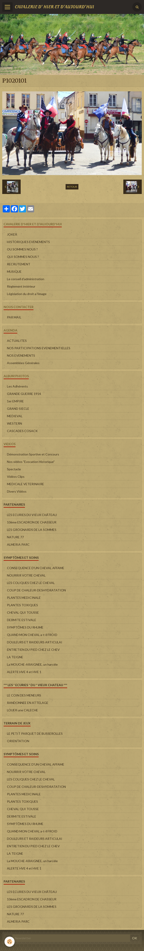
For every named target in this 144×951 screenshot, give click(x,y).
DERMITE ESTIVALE (21, 620)
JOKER (12, 234)
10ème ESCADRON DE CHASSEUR (31, 522)
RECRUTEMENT (18, 264)
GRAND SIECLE (18, 408)
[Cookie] (9, 942)
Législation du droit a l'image (27, 294)
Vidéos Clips (15, 476)
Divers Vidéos (17, 491)
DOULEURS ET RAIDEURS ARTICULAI (34, 642)
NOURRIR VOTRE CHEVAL (26, 575)
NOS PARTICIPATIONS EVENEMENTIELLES (38, 348)
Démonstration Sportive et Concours (33, 454)
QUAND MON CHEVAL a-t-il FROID (32, 635)
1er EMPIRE (15, 401)
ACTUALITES (17, 341)
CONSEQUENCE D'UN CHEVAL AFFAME (35, 568)
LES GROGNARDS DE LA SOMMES (31, 530)
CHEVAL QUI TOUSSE (23, 612)
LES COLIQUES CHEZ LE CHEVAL (31, 583)
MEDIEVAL (14, 416)
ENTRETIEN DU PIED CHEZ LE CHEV (33, 649)
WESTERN (14, 423)
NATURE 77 (15, 537)
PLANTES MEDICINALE (24, 597)
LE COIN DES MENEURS (24, 695)
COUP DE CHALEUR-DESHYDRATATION (36, 590)
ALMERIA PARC (18, 544)
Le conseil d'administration (25, 279)
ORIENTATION (18, 741)
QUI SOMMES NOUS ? (23, 257)
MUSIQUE (14, 271)
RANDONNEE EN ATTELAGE (27, 703)
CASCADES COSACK (22, 431)
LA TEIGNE (15, 657)
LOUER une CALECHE (22, 710)
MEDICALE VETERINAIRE (25, 484)
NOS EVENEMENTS (21, 355)
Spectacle (14, 469)
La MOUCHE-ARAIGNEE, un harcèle (32, 664)
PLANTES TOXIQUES (22, 605)
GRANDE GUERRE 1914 (24, 394)
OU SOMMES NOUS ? (22, 249)
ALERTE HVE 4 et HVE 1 (24, 672)
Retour (72, 186)
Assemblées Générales (23, 363)
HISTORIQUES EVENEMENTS (28, 242)
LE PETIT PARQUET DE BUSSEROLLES (35, 733)
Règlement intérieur (21, 286)
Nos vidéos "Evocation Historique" (31, 462)
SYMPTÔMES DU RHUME (25, 627)
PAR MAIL (14, 317)
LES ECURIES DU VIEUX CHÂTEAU (32, 515)
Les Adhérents (17, 386)
